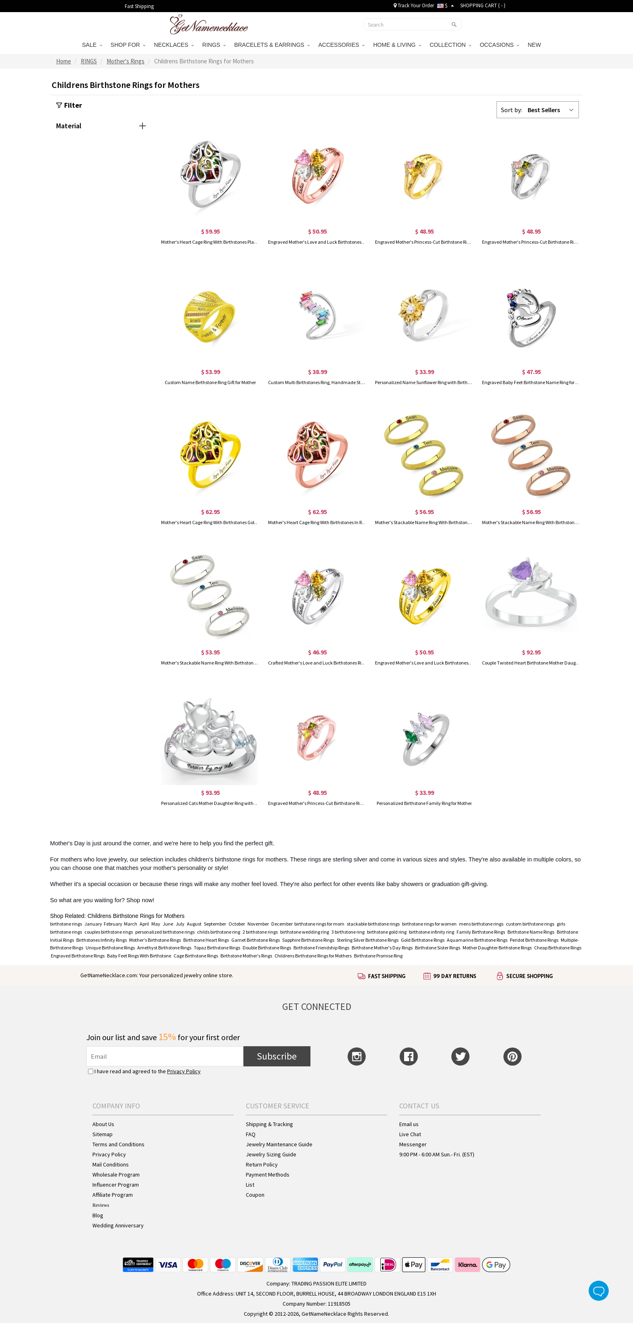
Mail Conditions (110, 1164)
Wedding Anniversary (118, 1225)
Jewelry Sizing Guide (271, 1154)
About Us (103, 1124)
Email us (409, 1124)
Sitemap (102, 1134)
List (250, 1184)
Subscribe (277, 1056)
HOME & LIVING (397, 45)
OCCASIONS (499, 45)
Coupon (255, 1194)
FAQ (251, 1134)
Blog (97, 1215)
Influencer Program (115, 1184)
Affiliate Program (112, 1194)
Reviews (100, 1205)
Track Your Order (414, 5)
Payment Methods (267, 1174)
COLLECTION (450, 45)
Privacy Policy (184, 1071)
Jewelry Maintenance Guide (279, 1144)
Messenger (413, 1144)
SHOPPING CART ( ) (482, 5)
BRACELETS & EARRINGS (272, 45)
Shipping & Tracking (269, 1124)
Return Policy (262, 1164)
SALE (92, 45)
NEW (535, 45)
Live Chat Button (599, 1291)
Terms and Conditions (118, 1144)
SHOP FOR (128, 45)
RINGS (214, 45)
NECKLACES (174, 45)
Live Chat (410, 1134)
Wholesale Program (116, 1174)
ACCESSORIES (341, 45)
